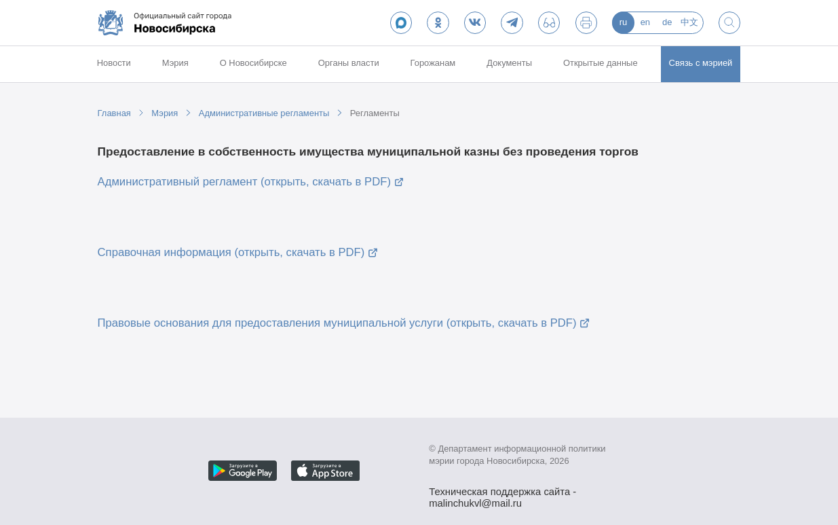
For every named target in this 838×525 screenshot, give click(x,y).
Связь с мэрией (701, 63)
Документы (509, 63)
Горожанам (433, 63)
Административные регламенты (264, 113)
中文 (689, 22)
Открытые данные (600, 63)
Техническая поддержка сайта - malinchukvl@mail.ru (502, 493)
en (645, 22)
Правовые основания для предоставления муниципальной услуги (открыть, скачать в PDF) (337, 322)
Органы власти (348, 63)
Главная (114, 113)
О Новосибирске (253, 63)
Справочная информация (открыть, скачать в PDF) (231, 252)
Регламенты (375, 113)
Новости (114, 63)
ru (624, 22)
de (667, 22)
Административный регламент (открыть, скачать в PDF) (244, 181)
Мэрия (175, 63)
